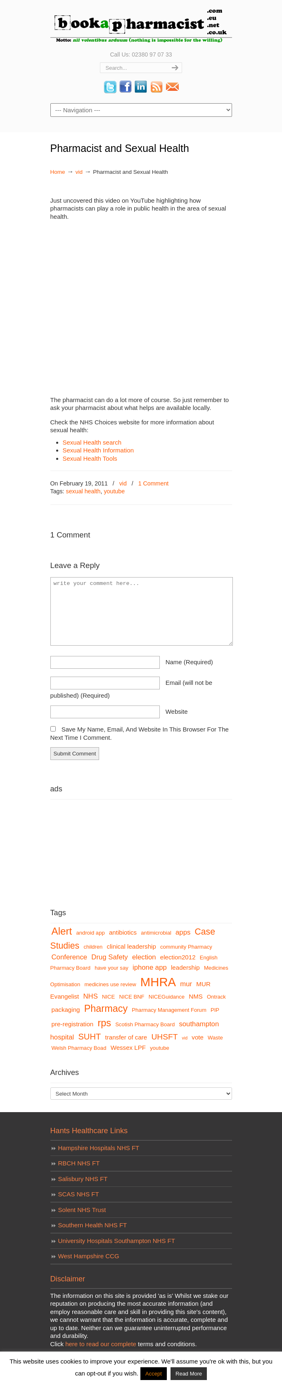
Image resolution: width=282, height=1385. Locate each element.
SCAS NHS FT (78, 1194)
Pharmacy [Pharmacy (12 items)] (106, 1008)
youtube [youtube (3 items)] (159, 1048)
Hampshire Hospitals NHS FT (99, 1147)
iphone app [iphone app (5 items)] (150, 967)
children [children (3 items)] (92, 947)
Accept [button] (153, 1374)
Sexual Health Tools (90, 458)
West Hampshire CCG (88, 1256)
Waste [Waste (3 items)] (215, 1038)
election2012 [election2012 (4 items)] (178, 957)
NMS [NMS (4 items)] (196, 996)
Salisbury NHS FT (83, 1178)
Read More (188, 1374)
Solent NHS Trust (82, 1209)
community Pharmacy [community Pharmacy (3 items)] (186, 947)
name (189, 661)
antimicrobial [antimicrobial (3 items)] (156, 933)
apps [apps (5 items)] (182, 932)
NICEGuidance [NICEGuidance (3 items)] (167, 997)
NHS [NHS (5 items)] (90, 996)
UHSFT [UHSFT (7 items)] (164, 1036)
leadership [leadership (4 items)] (185, 967)
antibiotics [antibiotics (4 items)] (123, 932)
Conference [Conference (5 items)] (70, 957)
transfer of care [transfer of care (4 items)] (126, 1037)
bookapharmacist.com (141, 24)
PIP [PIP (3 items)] (215, 1010)
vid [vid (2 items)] (185, 1037)
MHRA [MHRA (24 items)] (158, 982)
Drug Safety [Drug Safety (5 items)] (109, 957)
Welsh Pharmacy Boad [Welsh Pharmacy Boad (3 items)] (79, 1048)
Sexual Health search (92, 442)
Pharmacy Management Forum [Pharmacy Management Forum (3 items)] (169, 1010)
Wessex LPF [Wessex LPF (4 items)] (128, 1047)
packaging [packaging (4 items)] (66, 1009)
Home (57, 172)
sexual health (83, 491)
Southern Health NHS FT (92, 1225)
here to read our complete (100, 1343)
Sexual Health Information (98, 450)
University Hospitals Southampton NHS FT (116, 1240)
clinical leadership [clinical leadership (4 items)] (131, 946)
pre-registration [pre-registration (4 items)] (73, 1024)
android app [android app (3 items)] (90, 933)
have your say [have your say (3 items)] (111, 968)
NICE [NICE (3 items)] (108, 997)
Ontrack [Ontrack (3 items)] (216, 997)
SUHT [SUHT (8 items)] (89, 1036)
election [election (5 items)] (144, 957)
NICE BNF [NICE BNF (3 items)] (131, 997)
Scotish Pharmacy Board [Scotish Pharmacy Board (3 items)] (145, 1024)
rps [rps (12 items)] (104, 1023)
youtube (114, 491)
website (177, 711)
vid (79, 172)
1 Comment (153, 483)
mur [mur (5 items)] (186, 984)
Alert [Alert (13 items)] (62, 931)
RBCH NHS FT (79, 1163)
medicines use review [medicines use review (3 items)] (110, 984)
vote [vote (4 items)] (198, 1037)
